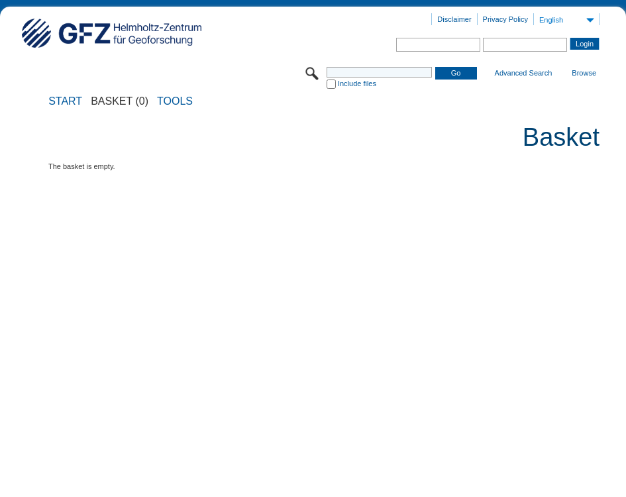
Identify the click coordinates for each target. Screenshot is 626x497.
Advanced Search (523, 73)
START (65, 101)
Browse (584, 73)
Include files (357, 83)
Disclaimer (454, 19)
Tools (175, 101)
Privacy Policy (505, 19)
